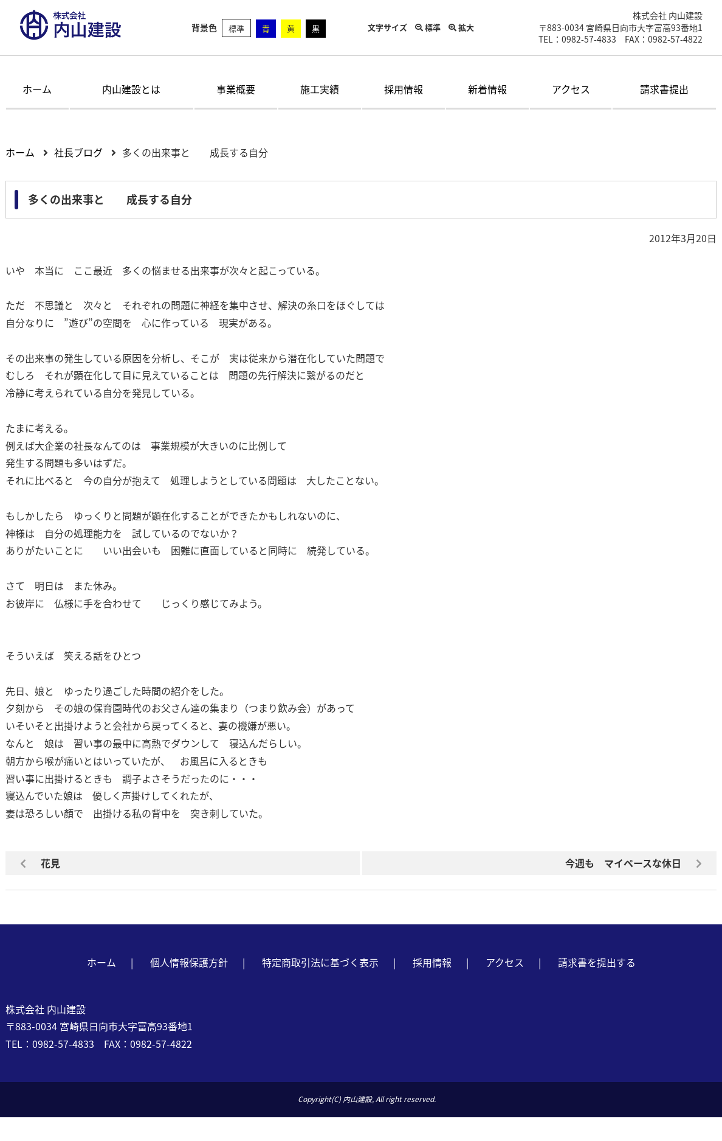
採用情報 (403, 89)
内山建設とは (131, 89)
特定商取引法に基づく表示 (320, 962)
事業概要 (235, 89)
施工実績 (319, 89)
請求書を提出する (597, 962)
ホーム (37, 89)
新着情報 (487, 89)
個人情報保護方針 (189, 962)
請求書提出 (664, 89)
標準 (236, 28)
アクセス (571, 89)
